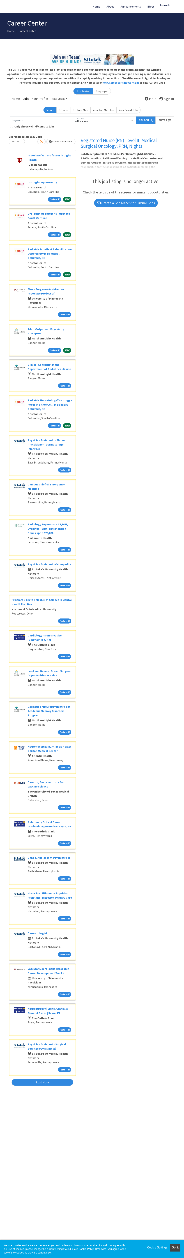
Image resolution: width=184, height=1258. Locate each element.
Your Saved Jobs (128, 110)
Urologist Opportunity (42, 182)
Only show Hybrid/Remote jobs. (34, 126)
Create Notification (60, 141)
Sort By (16, 141)
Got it (175, 1247)
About (110, 6)
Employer (102, 91)
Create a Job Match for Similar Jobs (126, 203)
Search (50, 110)
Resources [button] (58, 99)
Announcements (131, 6)
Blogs (151, 6)
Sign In (166, 98)
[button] (165, 120)
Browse (63, 110)
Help (151, 98)
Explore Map (80, 110)
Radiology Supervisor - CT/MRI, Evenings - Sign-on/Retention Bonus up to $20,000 (48, 528)
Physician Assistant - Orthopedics (49, 564)
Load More (42, 1082)
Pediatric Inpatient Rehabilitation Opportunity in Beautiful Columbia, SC (50, 253)
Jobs (26, 99)
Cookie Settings (157, 1247)
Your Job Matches (103, 110)
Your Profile (40, 99)
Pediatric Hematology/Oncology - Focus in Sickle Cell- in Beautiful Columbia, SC (50, 404)
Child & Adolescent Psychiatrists (49, 857)
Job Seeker (83, 91)
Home (96, 6)
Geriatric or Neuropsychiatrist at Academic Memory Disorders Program (49, 711)
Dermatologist (37, 933)
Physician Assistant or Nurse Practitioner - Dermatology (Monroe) (46, 444)
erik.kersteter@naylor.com (121, 82)
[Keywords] (41, 120)
